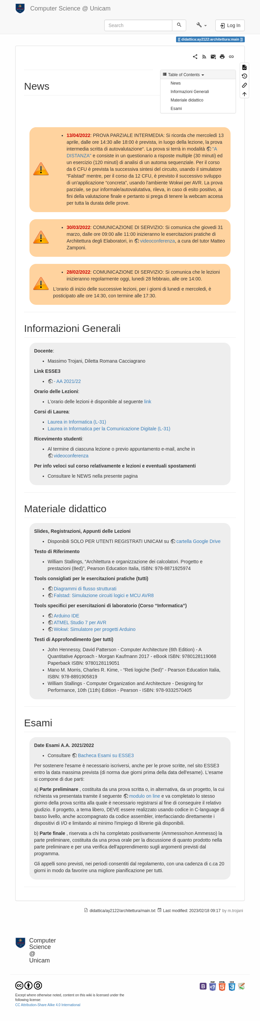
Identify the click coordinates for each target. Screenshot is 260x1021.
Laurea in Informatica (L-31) (77, 422)
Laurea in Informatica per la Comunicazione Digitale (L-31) (109, 428)
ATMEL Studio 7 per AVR (80, 622)
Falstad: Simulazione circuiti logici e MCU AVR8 (104, 595)
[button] (201, 25)
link (147, 401)
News (176, 83)
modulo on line (144, 796)
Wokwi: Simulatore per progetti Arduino (95, 629)
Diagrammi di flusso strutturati (85, 588)
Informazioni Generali (190, 91)
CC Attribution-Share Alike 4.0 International (47, 1005)
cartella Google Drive (198, 541)
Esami (176, 108)
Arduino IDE (66, 615)
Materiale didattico (187, 100)
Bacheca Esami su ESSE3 (106, 755)
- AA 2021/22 (67, 381)
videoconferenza (157, 241)
